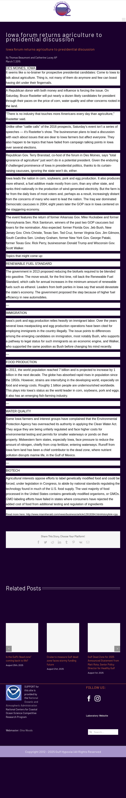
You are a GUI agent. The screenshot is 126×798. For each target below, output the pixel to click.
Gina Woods (26, 730)
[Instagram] (97, 698)
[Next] (117, 649)
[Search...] (103, 732)
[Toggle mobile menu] (124, 19)
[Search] (91, 732)
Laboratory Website (97, 715)
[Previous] (9, 649)
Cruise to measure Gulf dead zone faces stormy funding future (62, 660)
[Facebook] (89, 698)
